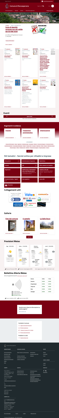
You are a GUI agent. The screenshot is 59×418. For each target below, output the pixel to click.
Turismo (47, 147)
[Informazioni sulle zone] (22, 276)
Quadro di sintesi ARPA (23, 298)
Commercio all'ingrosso (41, 144)
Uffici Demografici (8, 55)
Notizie (44, 352)
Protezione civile (22, 147)
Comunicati (45, 354)
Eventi (44, 365)
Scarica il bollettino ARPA (10, 298)
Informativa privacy (33, 371)
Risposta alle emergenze (34, 147)
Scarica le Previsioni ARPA (11, 269)
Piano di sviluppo (13, 147)
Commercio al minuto (49, 144)
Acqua (16, 144)
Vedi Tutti (29, 151)
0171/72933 (10, 376)
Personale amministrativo (8, 359)
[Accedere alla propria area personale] (47, 1)
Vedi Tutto (29, 237)
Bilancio (35, 144)
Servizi (21, 10)
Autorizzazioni (32, 352)
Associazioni (31, 144)
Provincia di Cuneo (20, 372)
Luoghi (44, 363)
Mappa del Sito (33, 413)
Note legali (32, 372)
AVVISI (8, 25)
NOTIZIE (43, 49)
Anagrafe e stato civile (34, 354)
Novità (16, 10)
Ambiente (32, 356)
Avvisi (44, 356)
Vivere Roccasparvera (30, 10)
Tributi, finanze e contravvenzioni (23, 353)
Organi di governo (7, 357)
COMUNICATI (8, 49)
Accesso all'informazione (10, 144)
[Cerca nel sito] (52, 6)
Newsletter (45, 372)
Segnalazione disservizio (34, 378)
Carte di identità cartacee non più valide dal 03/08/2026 (14, 29)
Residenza (27, 147)
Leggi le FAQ (32, 377)
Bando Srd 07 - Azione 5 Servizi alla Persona (26, 89)
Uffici (5, 363)
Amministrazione (8, 10)
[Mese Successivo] (52, 116)
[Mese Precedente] (7, 116)
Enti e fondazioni (7, 356)
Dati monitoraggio (7, 413)
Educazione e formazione (21, 357)
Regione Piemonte (8, 1)
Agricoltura (19, 144)
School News (7, 56)
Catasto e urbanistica (21, 359)
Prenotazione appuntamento (35, 380)
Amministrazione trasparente (35, 376)
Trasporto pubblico (42, 147)
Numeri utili (6, 393)
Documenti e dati (7, 354)
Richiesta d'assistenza (34, 381)
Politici (5, 361)
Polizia (18, 147)
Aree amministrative (7, 352)
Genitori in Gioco (8, 87)
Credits (24, 413)
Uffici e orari (6, 392)
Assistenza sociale (25, 144)
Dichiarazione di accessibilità (35, 374)
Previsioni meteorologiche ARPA (25, 269)
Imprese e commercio (21, 356)
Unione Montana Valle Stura (22, 374)
